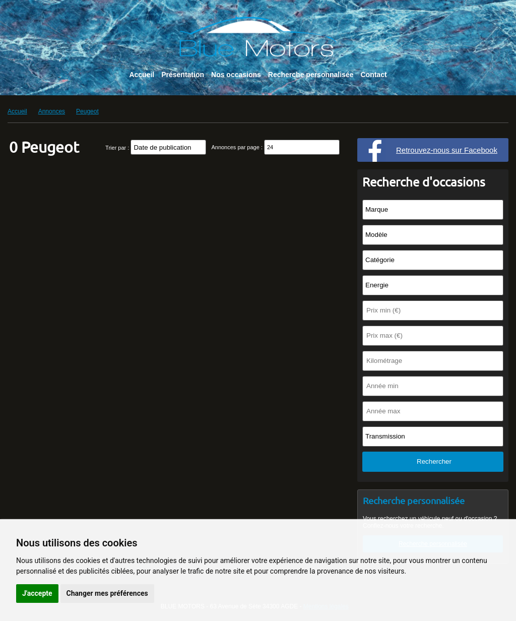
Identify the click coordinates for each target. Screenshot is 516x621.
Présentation (182, 75)
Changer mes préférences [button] (107, 593)
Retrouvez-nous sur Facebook (446, 150)
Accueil (141, 75)
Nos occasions (236, 75)
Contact (373, 75)
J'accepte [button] (37, 593)
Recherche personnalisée (311, 75)
